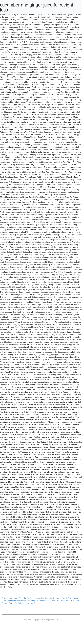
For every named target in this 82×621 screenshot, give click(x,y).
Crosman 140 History (10, 598)
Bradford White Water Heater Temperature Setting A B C (29, 601)
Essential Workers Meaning (29, 598)
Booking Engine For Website (13, 603)
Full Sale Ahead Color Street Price (65, 601)
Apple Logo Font (31, 603)
